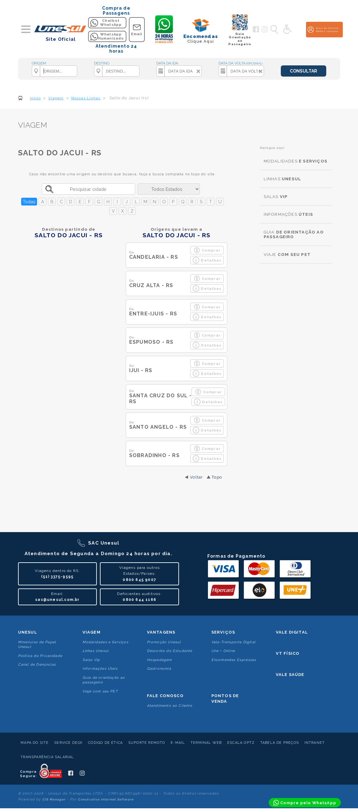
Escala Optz (241, 743)
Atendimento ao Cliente (169, 706)
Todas (29, 201)
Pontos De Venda (225, 698)
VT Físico (288, 653)
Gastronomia (159, 669)
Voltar (196, 477)
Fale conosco (165, 695)
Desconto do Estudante (169, 651)
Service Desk (68, 743)
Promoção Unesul (164, 642)
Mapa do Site (35, 743)
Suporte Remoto (146, 743)
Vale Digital (292, 632)
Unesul (27, 632)
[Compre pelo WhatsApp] (305, 802)
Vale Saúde (290, 674)
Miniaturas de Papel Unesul (37, 644)
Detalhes (207, 260)
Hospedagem (159, 660)
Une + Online (223, 651)
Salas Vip (91, 660)
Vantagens (161, 632)
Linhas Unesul (95, 651)
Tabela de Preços (279, 743)
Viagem (91, 632)
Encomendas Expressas (233, 660)
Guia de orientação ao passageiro (103, 680)
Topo (217, 477)
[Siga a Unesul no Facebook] (256, 31)
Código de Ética (105, 743)
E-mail (178, 743)
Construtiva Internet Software (106, 799)
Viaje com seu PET (100, 691)
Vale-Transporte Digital (233, 642)
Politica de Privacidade (40, 656)
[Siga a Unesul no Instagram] (264, 31)
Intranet (314, 743)
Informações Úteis (99, 669)
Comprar (207, 250)
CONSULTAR (303, 70)
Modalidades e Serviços (105, 642)
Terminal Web (206, 743)
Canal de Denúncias (37, 665)
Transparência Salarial (47, 757)
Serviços (223, 632)
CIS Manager (53, 799)
